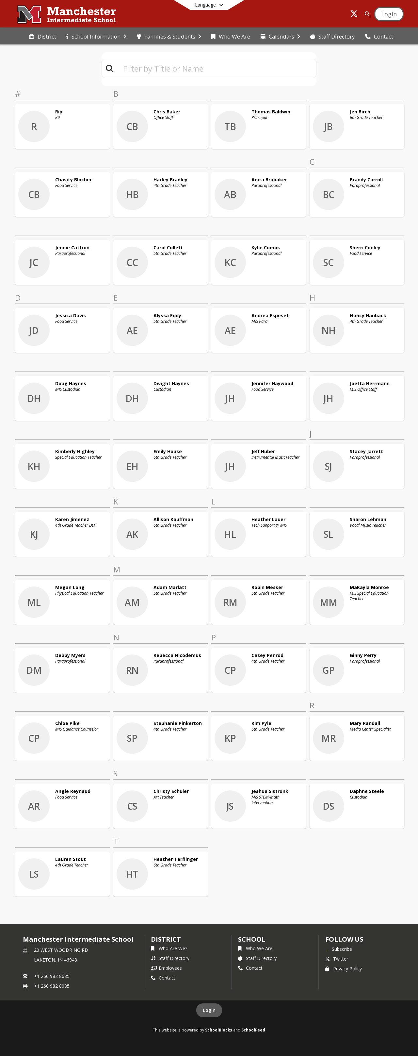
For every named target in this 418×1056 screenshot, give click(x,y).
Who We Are (255, 948)
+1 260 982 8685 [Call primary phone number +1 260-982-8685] (52, 976)
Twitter (336, 959)
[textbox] (216, 68)
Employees (166, 968)
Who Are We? (169, 948)
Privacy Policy (343, 968)
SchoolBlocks (218, 1029)
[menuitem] (42, 35)
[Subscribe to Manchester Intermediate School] (338, 948)
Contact (163, 978)
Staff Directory (170, 958)
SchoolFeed (253, 1029)
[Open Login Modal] (389, 14)
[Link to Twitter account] (354, 15)
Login (209, 1010)
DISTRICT (166, 939)
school (251, 939)
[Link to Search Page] (366, 14)
